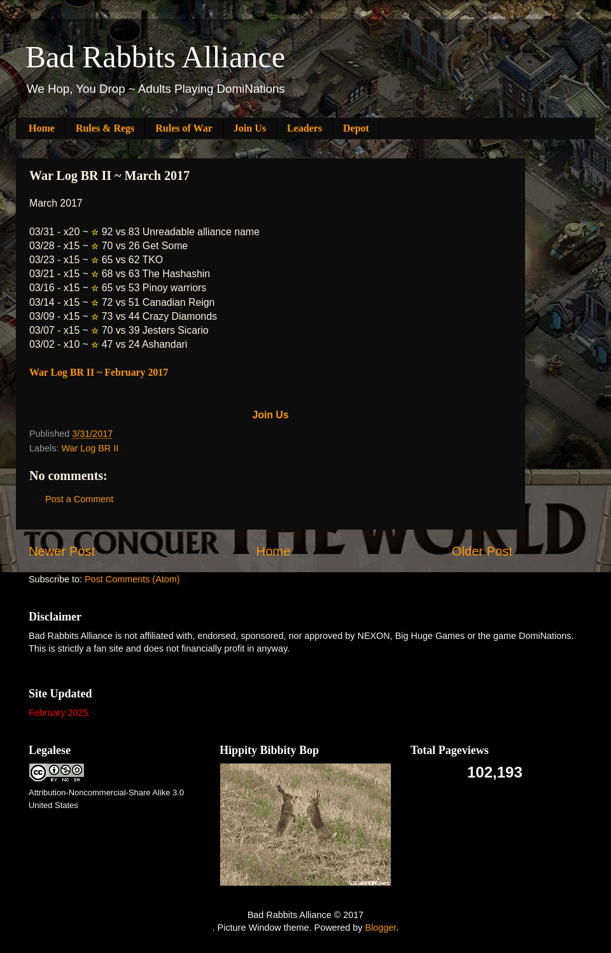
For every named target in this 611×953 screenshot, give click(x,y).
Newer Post (62, 551)
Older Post (482, 551)
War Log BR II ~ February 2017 (98, 372)
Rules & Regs (105, 128)
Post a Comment (79, 499)
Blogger (381, 927)
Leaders (304, 128)
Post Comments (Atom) (132, 579)
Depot (356, 128)
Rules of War (183, 128)
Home (42, 128)
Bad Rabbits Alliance (155, 57)
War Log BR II (89, 448)
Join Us (250, 128)
